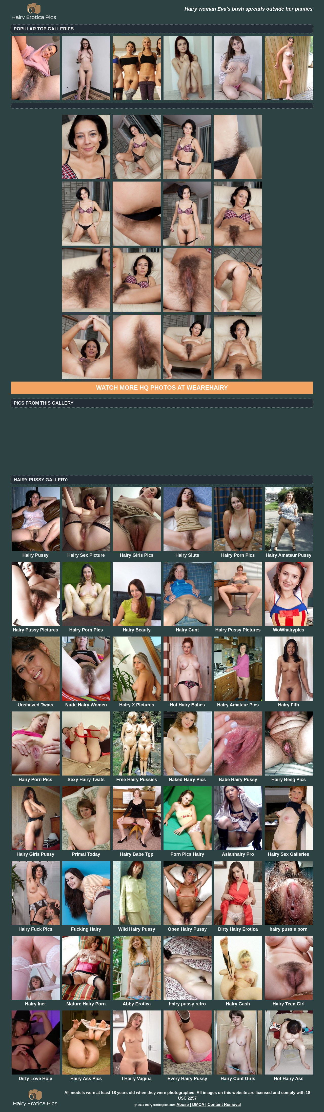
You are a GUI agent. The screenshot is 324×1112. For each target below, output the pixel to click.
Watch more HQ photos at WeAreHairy (162, 387)
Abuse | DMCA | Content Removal (208, 1104)
